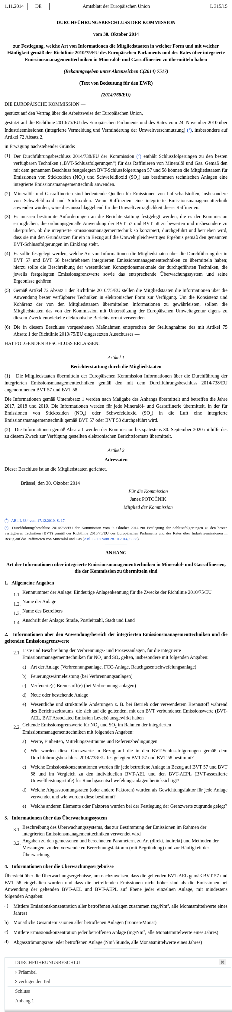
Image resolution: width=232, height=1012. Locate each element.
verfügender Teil (32, 981)
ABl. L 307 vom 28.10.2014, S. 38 (110, 539)
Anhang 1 (24, 1000)
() (189, 130)
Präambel (26, 972)
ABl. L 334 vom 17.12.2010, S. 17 (38, 521)
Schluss (22, 991)
